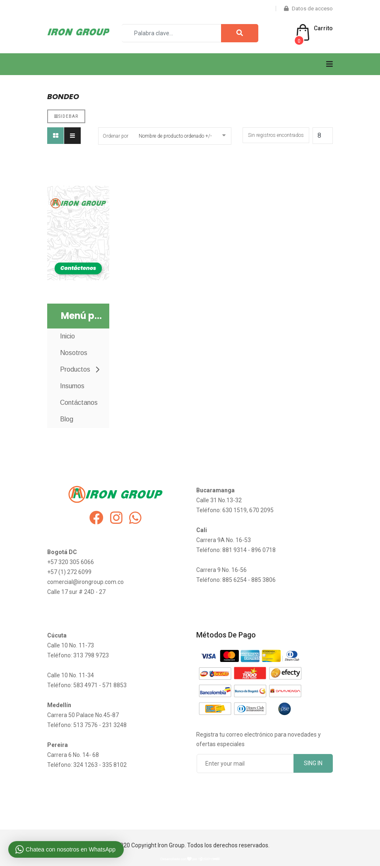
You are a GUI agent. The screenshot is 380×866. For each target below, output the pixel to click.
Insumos (72, 385)
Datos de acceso (308, 8)
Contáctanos (79, 402)
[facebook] (96, 518)
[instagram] (116, 518)
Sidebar (66, 116)
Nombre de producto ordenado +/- (175, 136)
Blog (66, 419)
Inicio (67, 336)
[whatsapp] (135, 518)
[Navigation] (329, 64)
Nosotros (73, 352)
